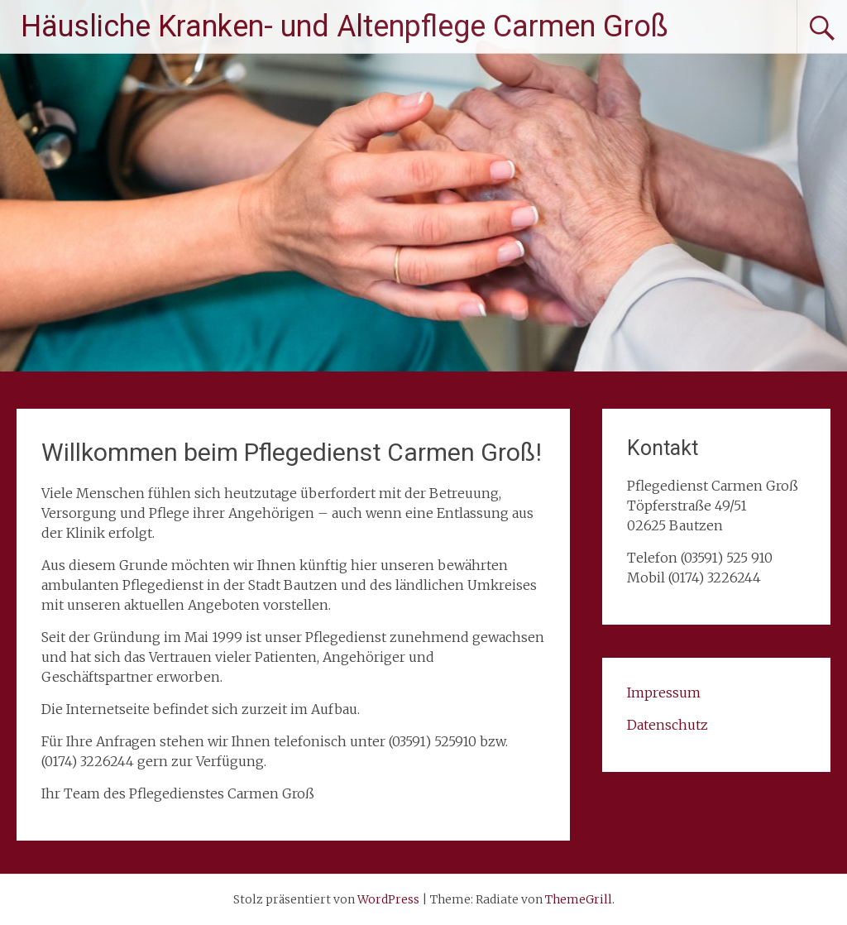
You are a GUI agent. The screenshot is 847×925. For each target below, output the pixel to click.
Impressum (664, 692)
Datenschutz (667, 725)
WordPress (388, 899)
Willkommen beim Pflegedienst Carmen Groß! (291, 452)
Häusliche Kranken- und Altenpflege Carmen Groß (344, 26)
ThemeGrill (578, 899)
